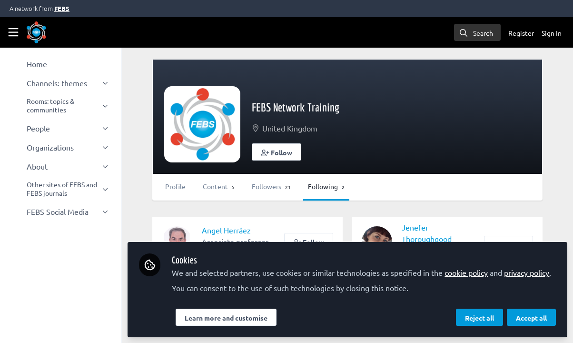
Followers (271, 186)
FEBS (61, 8)
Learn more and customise (226, 317)
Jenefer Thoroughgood (427, 232)
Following (326, 186)
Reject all (479, 317)
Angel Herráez (226, 230)
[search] (477, 32)
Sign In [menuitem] (552, 33)
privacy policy (526, 272)
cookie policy (466, 272)
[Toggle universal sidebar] (13, 32)
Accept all (531, 317)
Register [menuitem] (521, 33)
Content (219, 186)
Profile (175, 186)
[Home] (36, 32)
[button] (276, 152)
